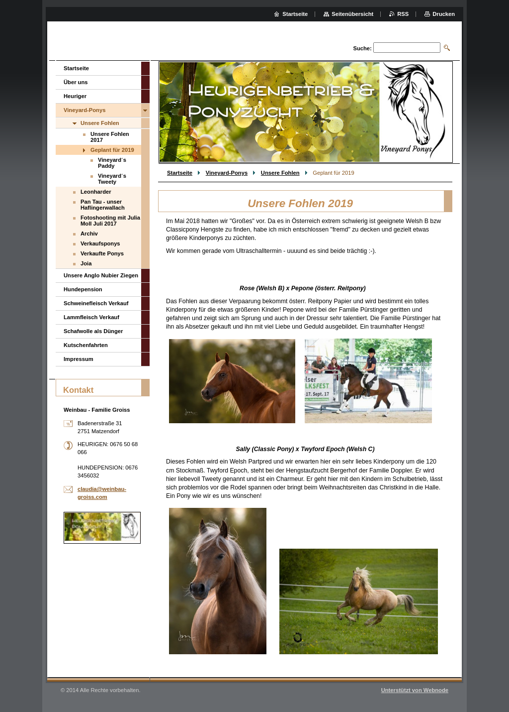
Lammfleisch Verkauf (91, 317)
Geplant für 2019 (112, 150)
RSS (403, 14)
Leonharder (96, 192)
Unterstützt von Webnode (414, 690)
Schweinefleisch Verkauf (96, 303)
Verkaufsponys (100, 243)
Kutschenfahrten (86, 345)
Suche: (362, 48)
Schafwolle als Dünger (93, 331)
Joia (86, 263)
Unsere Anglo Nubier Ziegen (101, 275)
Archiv (89, 234)
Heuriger (75, 96)
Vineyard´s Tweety (112, 179)
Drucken (443, 14)
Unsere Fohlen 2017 (109, 137)
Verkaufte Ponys (102, 253)
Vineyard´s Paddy (112, 163)
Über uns (76, 82)
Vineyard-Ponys (227, 173)
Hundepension (83, 289)
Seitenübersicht (352, 14)
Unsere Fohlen (280, 173)
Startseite (179, 173)
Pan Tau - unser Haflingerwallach (103, 205)
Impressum (78, 359)
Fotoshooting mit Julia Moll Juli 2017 (110, 221)
